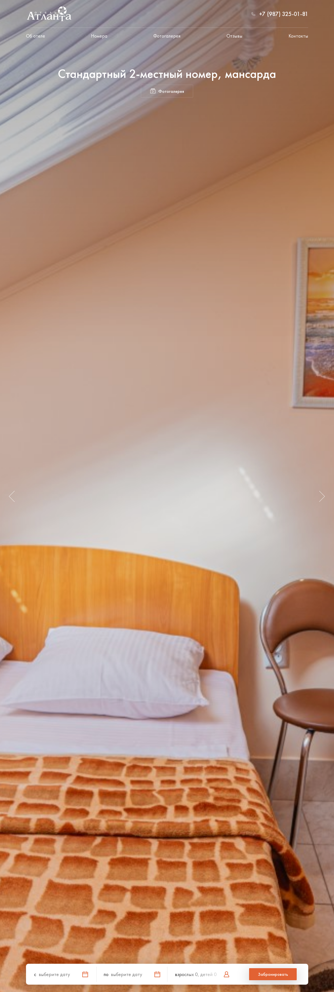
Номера (99, 36)
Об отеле (35, 36)
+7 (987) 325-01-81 (283, 14)
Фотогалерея (167, 36)
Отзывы (234, 36)
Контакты (298, 36)
